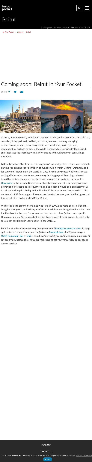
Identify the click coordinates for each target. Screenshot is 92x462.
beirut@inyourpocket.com (68, 228)
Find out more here (84, 455)
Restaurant (13, 236)
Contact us (46, 451)
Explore (46, 445)
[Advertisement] (57, 56)
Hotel (4, 236)
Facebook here (56, 232)
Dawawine (6, 183)
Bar (21, 236)
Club (28, 236)
